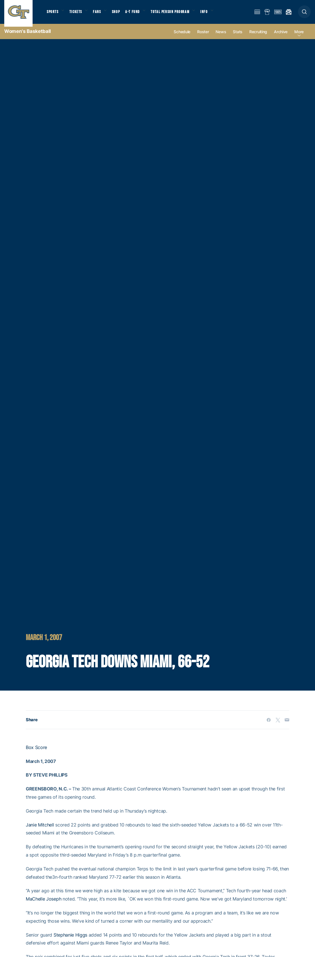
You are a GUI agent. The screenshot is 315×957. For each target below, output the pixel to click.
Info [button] (214, 14)
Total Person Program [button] (178, 14)
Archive (281, 37)
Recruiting (258, 37)
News (221, 37)
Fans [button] (101, 14)
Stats (237, 37)
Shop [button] (122, 14)
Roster (203, 37)
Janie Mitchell (40, 830)
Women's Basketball (27, 37)
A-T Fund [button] (139, 14)
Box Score (36, 753)
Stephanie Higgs (70, 940)
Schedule (182, 37)
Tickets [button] (78, 14)
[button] (304, 14)
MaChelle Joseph (43, 904)
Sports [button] (53, 14)
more (299, 37)
